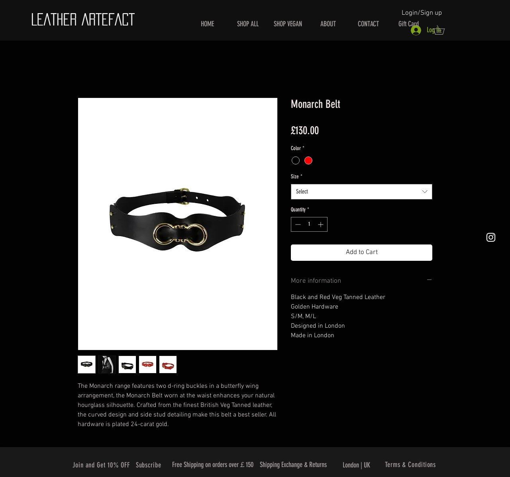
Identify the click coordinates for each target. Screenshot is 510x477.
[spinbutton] (309, 224)
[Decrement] (297, 224)
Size (296, 176)
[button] (443, 30)
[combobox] (361, 191)
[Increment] (321, 224)
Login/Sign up (422, 13)
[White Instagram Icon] (491, 237)
